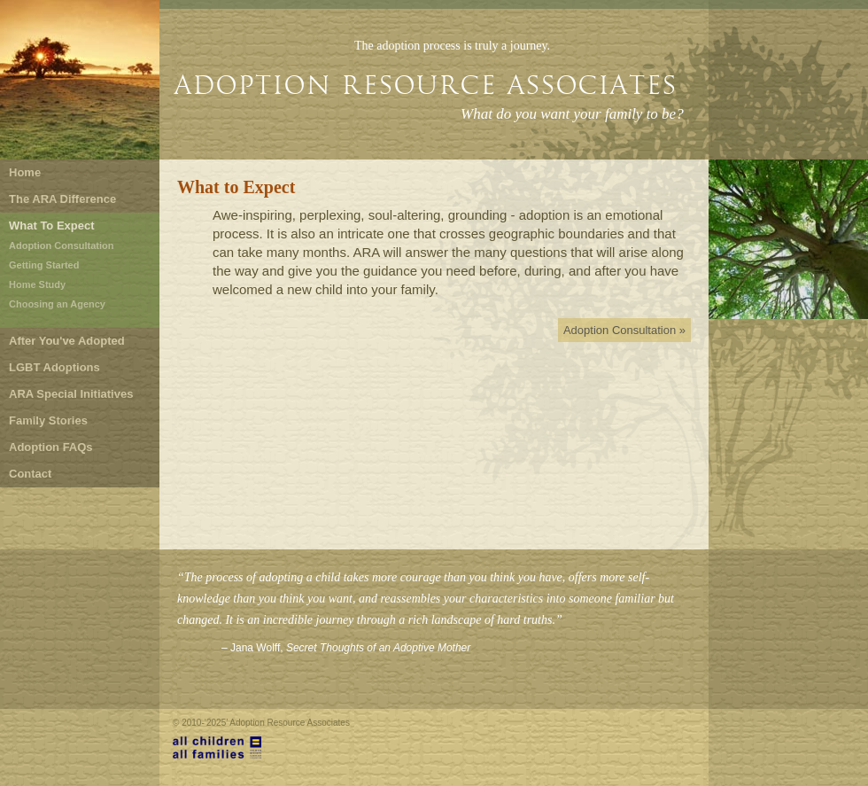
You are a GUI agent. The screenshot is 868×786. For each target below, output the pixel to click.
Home (25, 172)
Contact (30, 473)
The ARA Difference (62, 199)
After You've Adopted (67, 340)
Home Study (37, 284)
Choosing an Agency (57, 304)
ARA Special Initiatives (71, 394)
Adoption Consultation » (624, 330)
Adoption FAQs (51, 447)
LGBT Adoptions (54, 367)
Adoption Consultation (61, 245)
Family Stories (48, 420)
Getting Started (44, 265)
